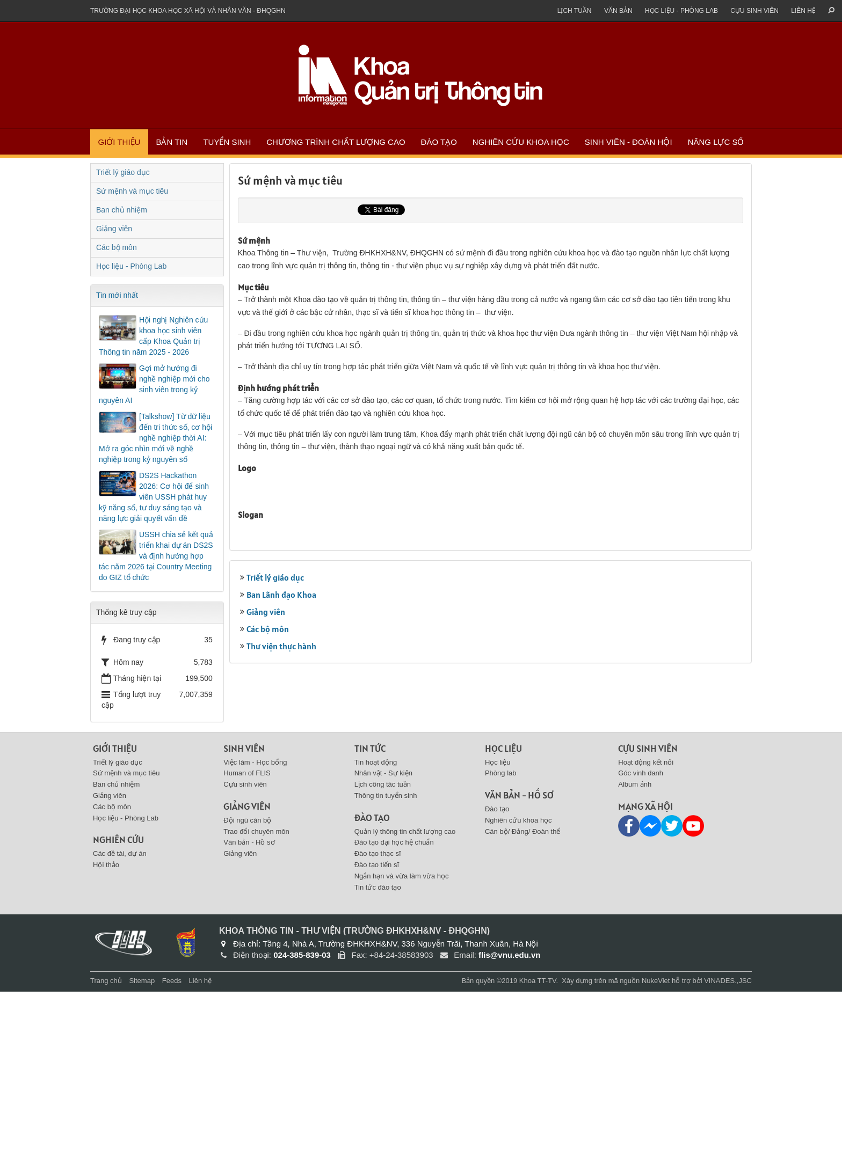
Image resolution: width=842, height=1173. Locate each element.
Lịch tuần (574, 10)
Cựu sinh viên (754, 10)
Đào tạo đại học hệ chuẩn (394, 1024)
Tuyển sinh (227, 141)
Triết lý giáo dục (275, 817)
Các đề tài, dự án (120, 1035)
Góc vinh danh (640, 955)
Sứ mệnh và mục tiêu (132, 191)
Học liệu (503, 929)
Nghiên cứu (118, 1021)
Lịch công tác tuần (382, 966)
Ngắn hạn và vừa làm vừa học (401, 1057)
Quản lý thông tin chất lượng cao (405, 1013)
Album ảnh (634, 966)
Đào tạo (439, 141)
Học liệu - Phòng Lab (681, 10)
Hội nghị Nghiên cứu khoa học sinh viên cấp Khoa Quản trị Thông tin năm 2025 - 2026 (153, 336)
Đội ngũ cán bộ (247, 1002)
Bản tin (171, 141)
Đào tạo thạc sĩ (377, 1035)
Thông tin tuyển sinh (385, 977)
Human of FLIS (246, 955)
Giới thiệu (119, 141)
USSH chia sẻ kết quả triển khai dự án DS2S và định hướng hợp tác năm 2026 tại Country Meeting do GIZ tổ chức (156, 556)
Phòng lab (501, 955)
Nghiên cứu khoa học (521, 141)
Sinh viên (244, 929)
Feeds (172, 1163)
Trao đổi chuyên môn (256, 1013)
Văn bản (618, 10)
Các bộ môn (267, 869)
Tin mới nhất (117, 295)
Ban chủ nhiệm (121, 210)
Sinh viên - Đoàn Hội (628, 141)
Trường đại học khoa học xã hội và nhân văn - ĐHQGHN (188, 10)
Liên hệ (803, 10)
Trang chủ (106, 1163)
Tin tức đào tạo (377, 1069)
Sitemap (142, 1163)
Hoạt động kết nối (645, 944)
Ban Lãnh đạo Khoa (281, 835)
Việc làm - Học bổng (255, 944)
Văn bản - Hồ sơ (248, 1024)
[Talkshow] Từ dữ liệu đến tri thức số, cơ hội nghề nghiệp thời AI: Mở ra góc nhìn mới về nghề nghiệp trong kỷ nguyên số (155, 438)
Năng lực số (716, 141)
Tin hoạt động (375, 944)
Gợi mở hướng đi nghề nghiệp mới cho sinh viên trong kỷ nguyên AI (154, 384)
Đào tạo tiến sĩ (376, 1046)
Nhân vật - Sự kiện (383, 955)
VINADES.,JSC (728, 1163)
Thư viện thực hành (281, 886)
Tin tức (370, 929)
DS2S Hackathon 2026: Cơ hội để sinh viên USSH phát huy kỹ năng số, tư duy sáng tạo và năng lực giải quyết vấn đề (154, 497)
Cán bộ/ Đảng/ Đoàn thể (523, 1013)
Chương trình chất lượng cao (335, 141)
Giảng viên (265, 852)
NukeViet (656, 1163)
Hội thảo (106, 1046)
